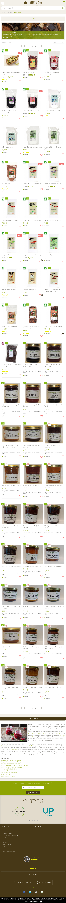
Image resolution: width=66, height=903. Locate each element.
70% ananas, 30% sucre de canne (32, 687)
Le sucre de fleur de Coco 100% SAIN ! (11, 772)
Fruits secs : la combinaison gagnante (10, 763)
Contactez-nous (24, 882)
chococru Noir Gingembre (9, 289)
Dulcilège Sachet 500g (8, 147)
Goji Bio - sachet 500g (29, 72)
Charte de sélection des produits (10, 835)
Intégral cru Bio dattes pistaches (32, 220)
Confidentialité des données (9, 849)
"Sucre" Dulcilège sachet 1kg (52, 110)
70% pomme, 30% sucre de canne (11, 485)
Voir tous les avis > (33, 874)
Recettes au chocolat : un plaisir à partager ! (12, 767)
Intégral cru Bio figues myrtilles (52, 183)
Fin (39, 46)
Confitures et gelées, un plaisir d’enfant (11, 760)
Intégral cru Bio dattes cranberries (53, 220)
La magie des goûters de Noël (8, 776)
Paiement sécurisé (7, 840)
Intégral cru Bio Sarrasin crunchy (32, 255)
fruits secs (57, 733)
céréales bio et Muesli (34, 733)
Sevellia (3, 12)
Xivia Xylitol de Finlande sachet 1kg (32, 147)
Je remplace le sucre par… (7, 771)
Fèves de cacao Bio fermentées (53, 326)
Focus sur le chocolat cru (7, 774)
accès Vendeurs (45, 882)
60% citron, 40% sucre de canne (11, 647)
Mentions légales (7, 844)
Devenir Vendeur (33, 887)
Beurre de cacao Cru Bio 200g (10, 326)
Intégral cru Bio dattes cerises (10, 220)
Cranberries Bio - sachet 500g (31, 110)
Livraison (5, 842)
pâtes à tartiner (14, 749)
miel (63, 737)
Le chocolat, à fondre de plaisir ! (9, 769)
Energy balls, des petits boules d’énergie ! (11, 762)
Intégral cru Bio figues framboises (32, 183)
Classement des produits (9, 851)
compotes (47, 753)
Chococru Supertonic (50, 255)
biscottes (45, 733)
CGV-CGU (5, 846)
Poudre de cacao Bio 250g (9, 183)
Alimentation (9, 12)
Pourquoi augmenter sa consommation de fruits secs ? (15, 765)
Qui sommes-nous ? (7, 833)
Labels (4, 837)
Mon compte (39, 831)
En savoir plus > (34, 901)
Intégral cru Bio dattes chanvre (10, 255)
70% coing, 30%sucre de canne (32, 566)
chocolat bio (4, 746)
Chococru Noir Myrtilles (29, 289)
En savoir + (5, 37)
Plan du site (5, 831)
